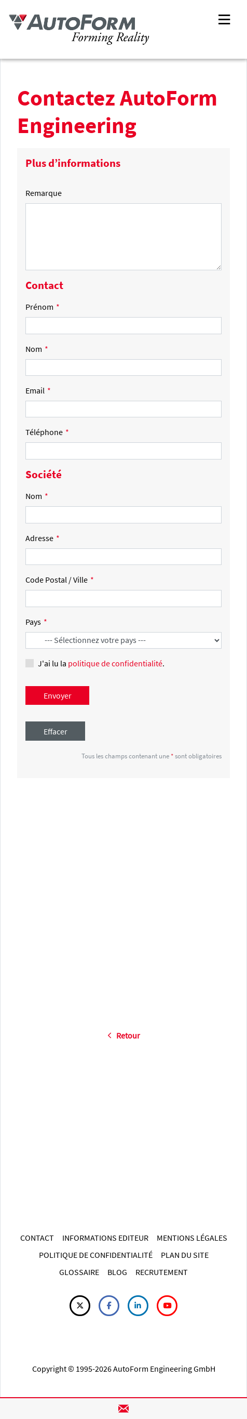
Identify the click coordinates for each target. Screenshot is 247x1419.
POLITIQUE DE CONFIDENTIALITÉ (96, 1255)
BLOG (117, 1272)
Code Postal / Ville (59, 579)
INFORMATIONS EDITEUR (105, 1237)
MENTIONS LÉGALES (192, 1237)
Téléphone (47, 432)
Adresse (42, 538)
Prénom (42, 306)
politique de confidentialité (115, 663)
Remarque (43, 193)
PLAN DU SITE (185, 1255)
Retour (123, 1035)
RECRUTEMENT (161, 1272)
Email (38, 390)
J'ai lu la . (101, 663)
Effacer (55, 731)
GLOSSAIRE (79, 1272)
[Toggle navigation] (224, 18)
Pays (36, 621)
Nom (36, 349)
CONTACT (37, 1237)
